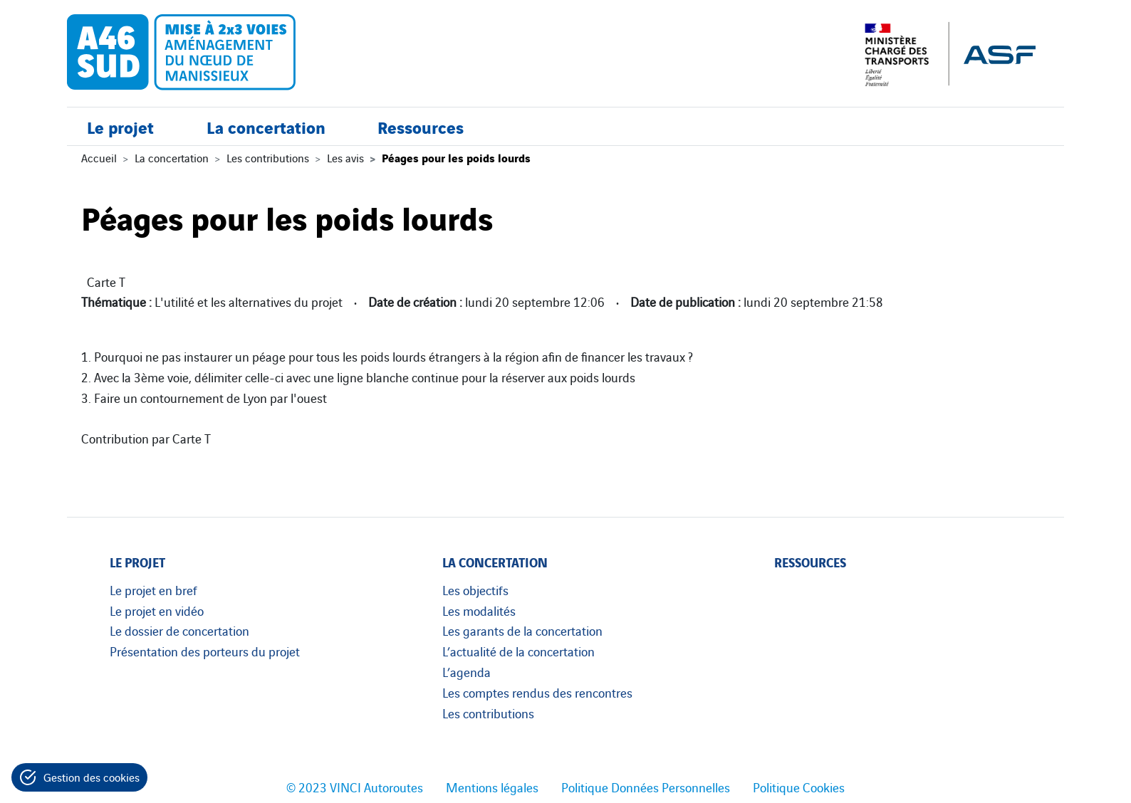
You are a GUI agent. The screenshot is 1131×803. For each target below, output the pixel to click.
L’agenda (466, 671)
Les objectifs (475, 589)
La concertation (266, 126)
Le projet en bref (153, 589)
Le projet (120, 126)
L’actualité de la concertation (518, 650)
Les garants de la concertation (522, 630)
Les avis (345, 157)
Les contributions (267, 157)
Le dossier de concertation (179, 630)
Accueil (99, 157)
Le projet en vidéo (157, 610)
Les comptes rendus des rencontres (537, 692)
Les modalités (479, 610)
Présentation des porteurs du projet (205, 650)
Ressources (420, 126)
